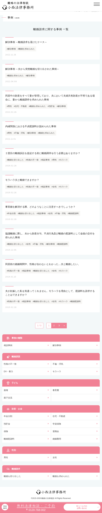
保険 (6, 431)
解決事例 (57, 345)
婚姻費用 (57, 439)
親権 (6, 390)
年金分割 (8, 416)
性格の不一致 (10, 364)
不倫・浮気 (58, 364)
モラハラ (57, 371)
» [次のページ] (64, 325)
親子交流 (8, 397)
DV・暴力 (8, 371)
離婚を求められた (61, 476)
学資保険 (57, 424)
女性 (55, 457)
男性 (6, 457)
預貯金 (7, 424)
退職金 (56, 431)
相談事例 (8, 345)
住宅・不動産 (59, 416)
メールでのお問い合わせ (81, 507)
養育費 (56, 390)
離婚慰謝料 (9, 439)
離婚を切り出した (12, 476)
